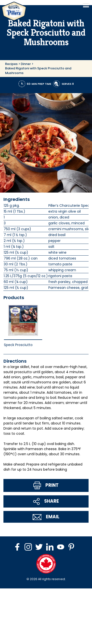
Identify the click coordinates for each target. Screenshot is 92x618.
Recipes (11, 64)
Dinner (26, 64)
